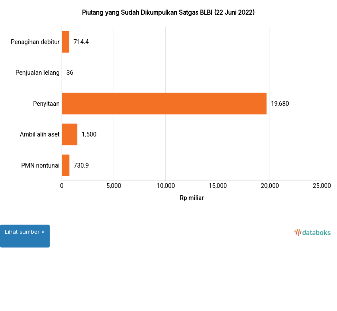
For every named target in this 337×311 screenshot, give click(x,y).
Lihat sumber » (25, 231)
